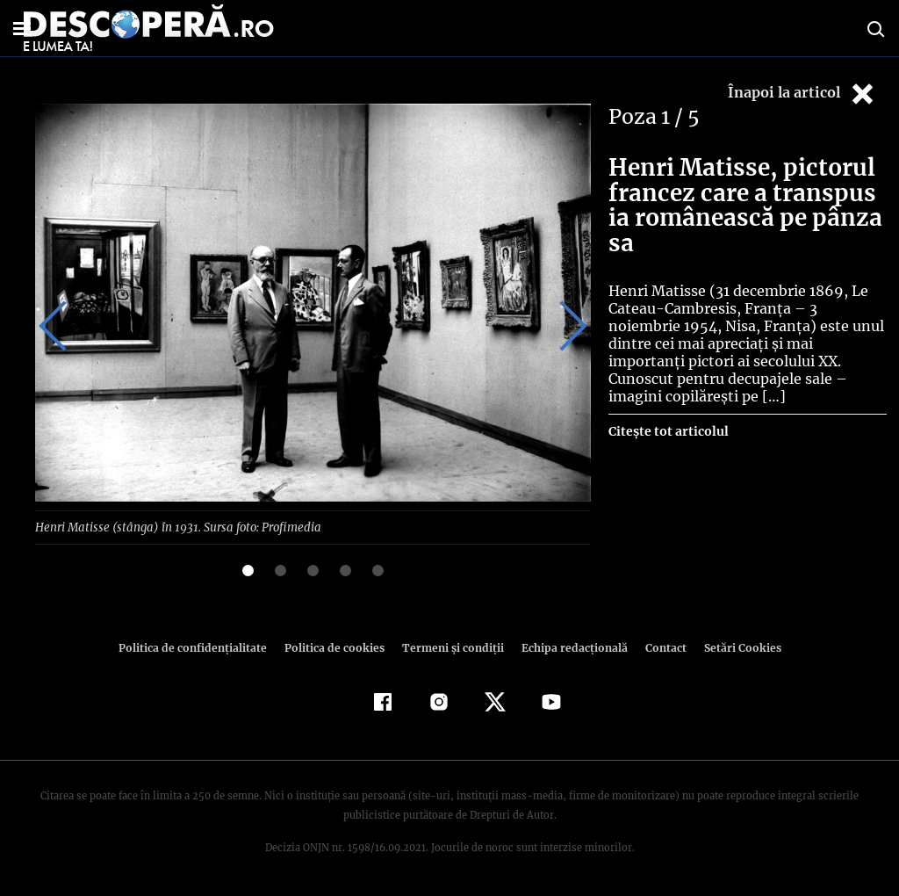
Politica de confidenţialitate (200, 647)
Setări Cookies (733, 647)
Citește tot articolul (667, 414)
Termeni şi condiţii (450, 647)
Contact (658, 647)
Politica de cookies (336, 647)
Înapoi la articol (802, 93)
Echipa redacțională (569, 647)
